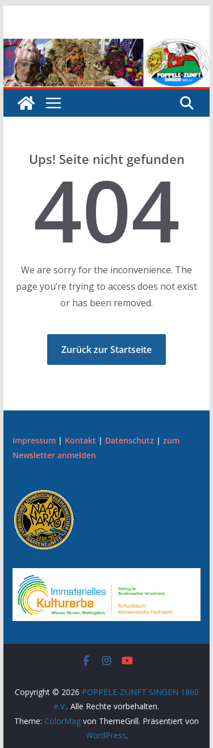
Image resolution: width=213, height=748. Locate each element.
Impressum (34, 440)
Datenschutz (129, 440)
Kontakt (80, 440)
